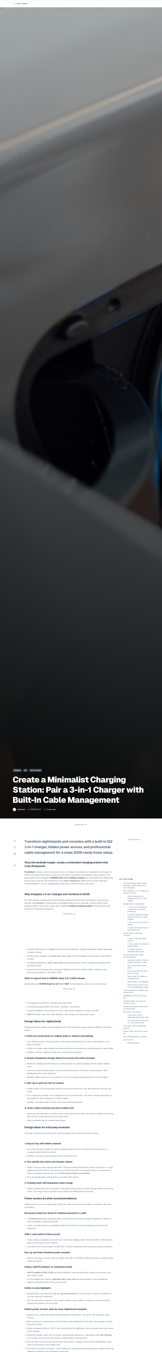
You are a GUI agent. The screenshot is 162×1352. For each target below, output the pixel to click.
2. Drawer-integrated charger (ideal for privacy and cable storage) (137, 957)
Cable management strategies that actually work (135, 1032)
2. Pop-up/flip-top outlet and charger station (138, 985)
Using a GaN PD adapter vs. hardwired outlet (137, 1018)
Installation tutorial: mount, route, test (135, 1037)
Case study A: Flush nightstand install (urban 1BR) (137, 1056)
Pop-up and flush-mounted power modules (137, 1012)
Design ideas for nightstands (133, 944)
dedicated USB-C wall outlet (64, 1284)
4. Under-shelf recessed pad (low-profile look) (137, 969)
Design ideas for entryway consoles (132, 975)
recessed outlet (35, 1223)
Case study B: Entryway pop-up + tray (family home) (138, 1062)
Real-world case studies (132, 1052)
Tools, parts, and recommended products (134, 1067)
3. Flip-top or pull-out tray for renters (138, 964)
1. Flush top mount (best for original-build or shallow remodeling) (137, 949)
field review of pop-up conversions (75, 1178)
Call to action (128, 1080)
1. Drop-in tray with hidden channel (136, 980)
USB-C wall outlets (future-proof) (137, 1007)
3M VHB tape (106, 1339)
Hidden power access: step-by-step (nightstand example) (138, 1026)
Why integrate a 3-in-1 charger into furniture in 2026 (135, 932)
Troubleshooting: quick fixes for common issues (134, 1042)
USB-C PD (31, 1019)
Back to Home (20, 4)
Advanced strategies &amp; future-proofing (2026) (136, 1048)
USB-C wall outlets (56, 967)
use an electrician (68, 1298)
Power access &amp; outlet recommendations (133, 996)
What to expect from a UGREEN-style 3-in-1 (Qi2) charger (137, 939)
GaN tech (56, 960)
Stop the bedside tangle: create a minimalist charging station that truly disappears (135, 926)
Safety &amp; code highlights (137, 1022)
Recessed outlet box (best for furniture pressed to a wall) (138, 1002)
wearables (40, 907)
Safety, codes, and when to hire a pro (135, 1073)
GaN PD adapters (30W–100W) (40, 1277)
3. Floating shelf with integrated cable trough (135, 991)
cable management (72, 885)
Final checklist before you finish (134, 1077)
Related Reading (133, 1083)
